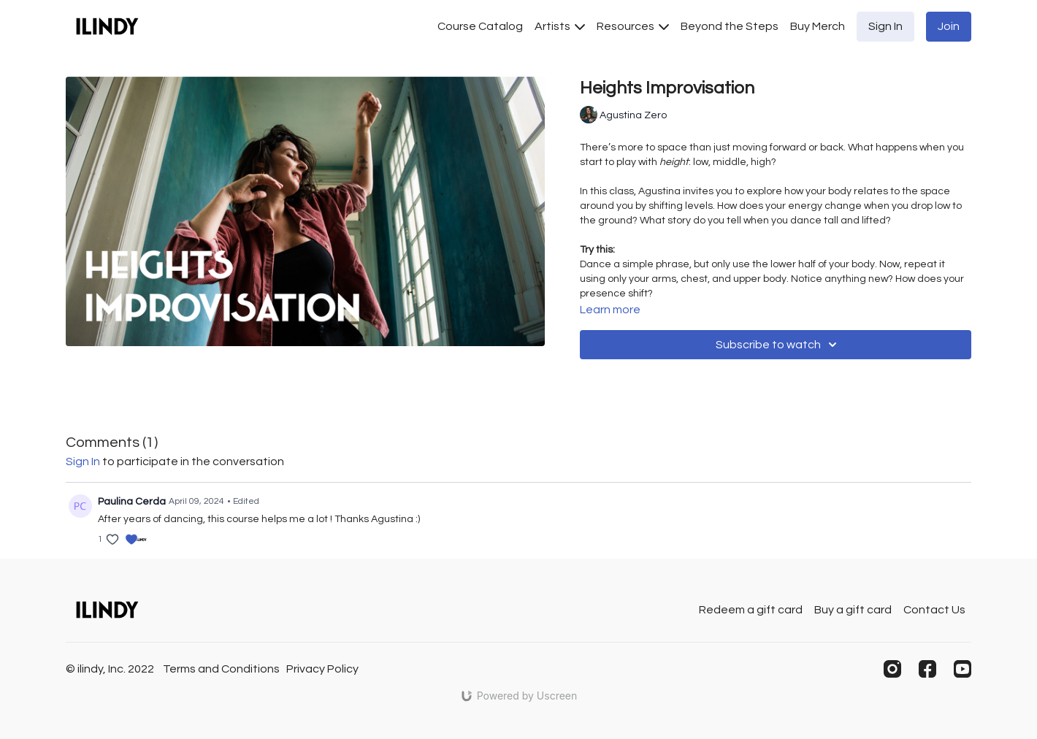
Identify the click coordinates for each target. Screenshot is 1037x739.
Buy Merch (817, 26)
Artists (560, 26)
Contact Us (934, 610)
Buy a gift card (853, 610)
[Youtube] (962, 669)
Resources (633, 26)
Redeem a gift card (751, 610)
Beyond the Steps (729, 26)
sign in (83, 461)
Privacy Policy (322, 669)
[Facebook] (927, 669)
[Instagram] (892, 669)
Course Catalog (480, 26)
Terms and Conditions (221, 669)
